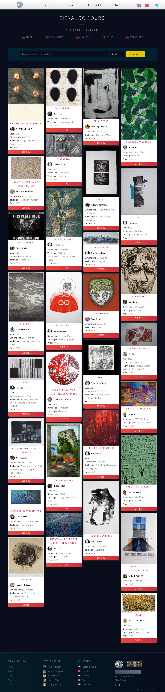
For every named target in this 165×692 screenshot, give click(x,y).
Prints (10, 675)
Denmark (86, 671)
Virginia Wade (54, 680)
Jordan (85, 675)
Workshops (134, 37)
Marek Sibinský (54, 666)
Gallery (83, 37)
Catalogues (54, 37)
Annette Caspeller (55, 671)
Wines (108, 37)
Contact (11, 684)
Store (27, 37)
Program (12, 680)
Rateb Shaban (54, 675)
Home (10, 666)
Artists (10, 671)
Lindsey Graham (55, 684)
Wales (85, 680)
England (86, 684)
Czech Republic (89, 666)
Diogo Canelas (152, 689)
